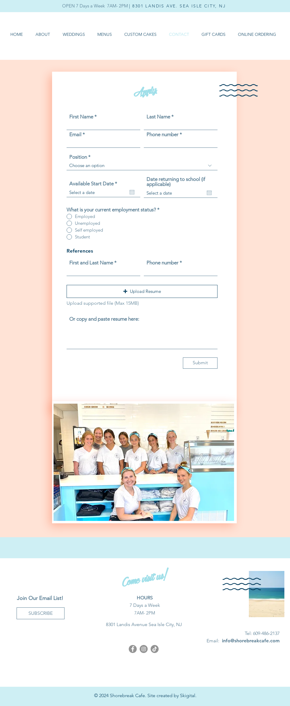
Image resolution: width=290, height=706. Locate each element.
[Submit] (200, 363)
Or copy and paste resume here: (104, 319)
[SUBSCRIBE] (41, 613)
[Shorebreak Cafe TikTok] (155, 649)
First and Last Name (91, 262)
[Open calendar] (132, 192)
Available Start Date (94, 183)
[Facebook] (133, 649)
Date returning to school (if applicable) (175, 182)
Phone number (162, 134)
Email (75, 134)
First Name (81, 116)
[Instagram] (144, 649)
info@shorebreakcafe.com (251, 641)
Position (78, 157)
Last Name (158, 116)
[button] (104, 34)
